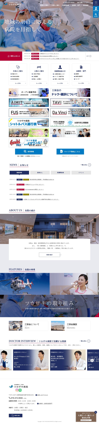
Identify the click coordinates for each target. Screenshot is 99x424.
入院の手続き (37, 74)
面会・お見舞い (37, 79)
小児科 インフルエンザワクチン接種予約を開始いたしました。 (41, 199)
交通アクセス (83, 2)
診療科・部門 (76, 5)
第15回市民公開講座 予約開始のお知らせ (42, 194)
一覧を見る (83, 165)
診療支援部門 (79, 76)
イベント (81, 173)
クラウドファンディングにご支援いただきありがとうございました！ (59, 58)
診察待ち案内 (17, 415)
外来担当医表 (16, 76)
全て (88, 56)
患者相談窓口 (16, 79)
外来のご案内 (44, 5)
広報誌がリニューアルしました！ (49, 53)
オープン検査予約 (59, 76)
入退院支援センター (60, 74)
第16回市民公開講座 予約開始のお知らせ (42, 179)
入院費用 (35, 76)
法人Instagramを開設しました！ (49, 56)
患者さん (40, 173)
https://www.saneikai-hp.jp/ (28, 326)
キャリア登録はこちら (72, 152)
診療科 (77, 74)
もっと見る (18, 83)
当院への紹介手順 (59, 79)
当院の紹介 (49, 255)
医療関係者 (65, 5)
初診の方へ (15, 74)
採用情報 (85, 5)
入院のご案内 (55, 5)
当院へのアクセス (42, 395)
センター (78, 79)
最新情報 (19, 173)
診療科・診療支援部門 (45, 404)
